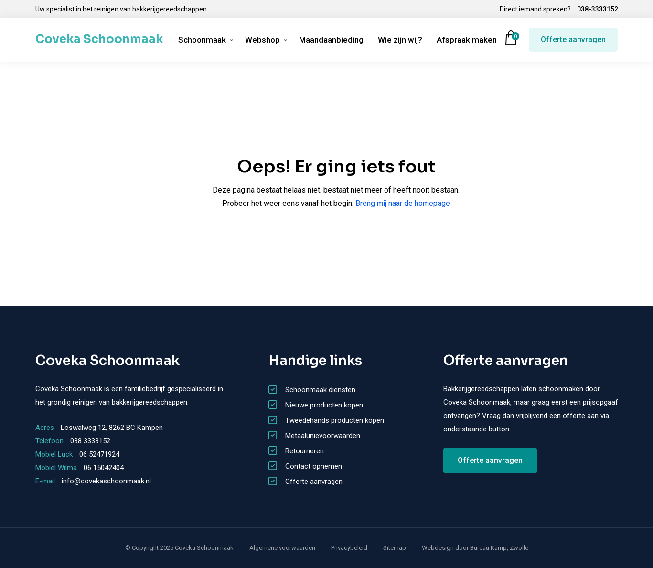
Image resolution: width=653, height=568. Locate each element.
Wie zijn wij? (400, 39)
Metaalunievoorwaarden (322, 435)
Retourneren (304, 451)
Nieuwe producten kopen (324, 405)
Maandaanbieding (331, 39)
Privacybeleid (349, 547)
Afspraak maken (467, 39)
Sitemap (394, 547)
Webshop (262, 39)
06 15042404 (104, 467)
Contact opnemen (313, 466)
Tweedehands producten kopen (334, 420)
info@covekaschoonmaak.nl (106, 481)
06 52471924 (99, 454)
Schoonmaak (202, 39)
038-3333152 (597, 9)
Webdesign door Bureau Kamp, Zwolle (475, 547)
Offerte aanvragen (573, 39)
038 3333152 (90, 441)
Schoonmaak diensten (320, 390)
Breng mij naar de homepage (402, 203)
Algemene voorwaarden (282, 547)
